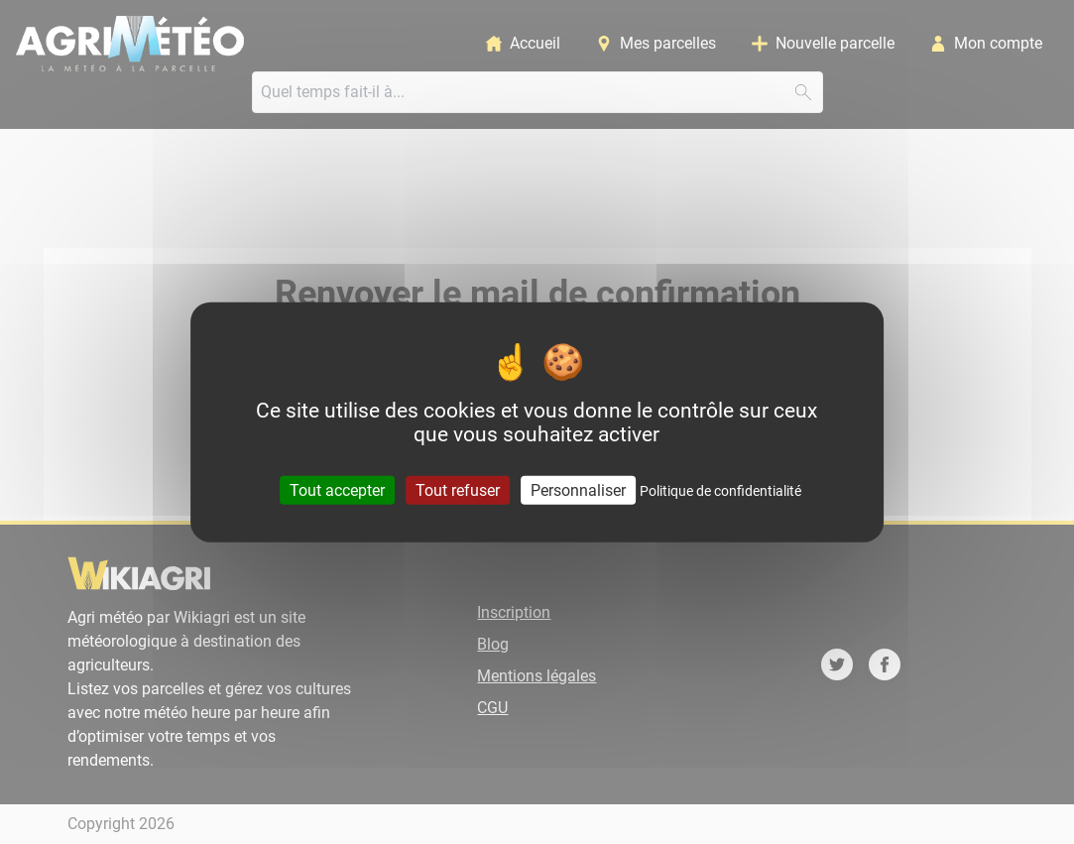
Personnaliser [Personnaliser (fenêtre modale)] (578, 490)
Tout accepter (337, 490)
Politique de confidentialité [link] (720, 491)
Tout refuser (458, 490)
